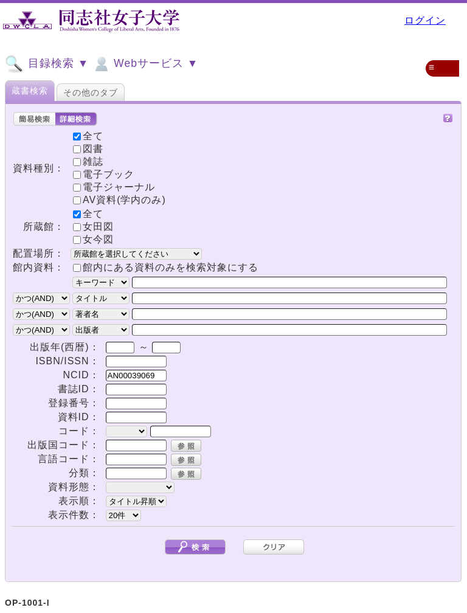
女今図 (93, 239)
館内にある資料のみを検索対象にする (170, 267)
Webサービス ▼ (145, 64)
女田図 (93, 226)
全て (88, 214)
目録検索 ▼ (47, 64)
